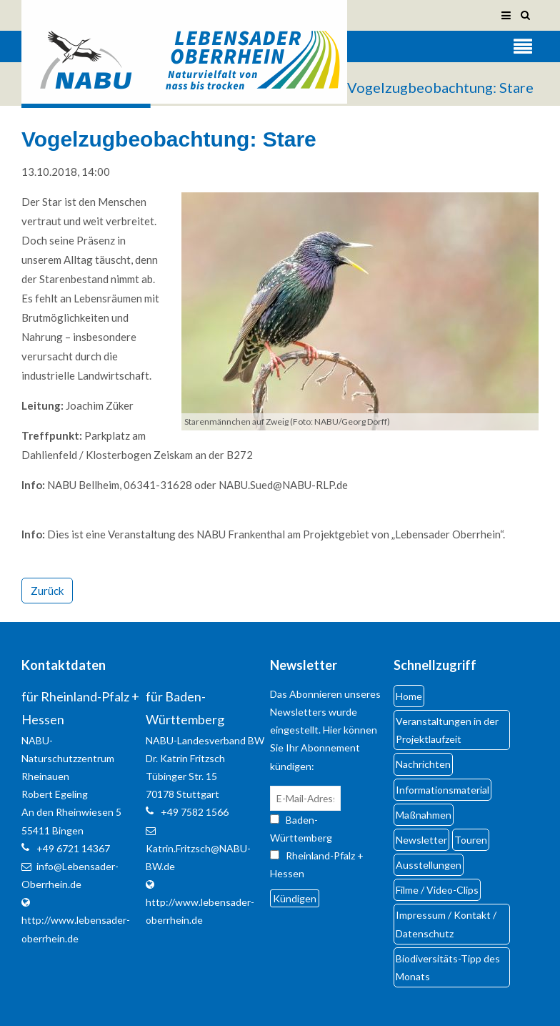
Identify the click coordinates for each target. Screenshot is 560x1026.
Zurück (47, 590)
